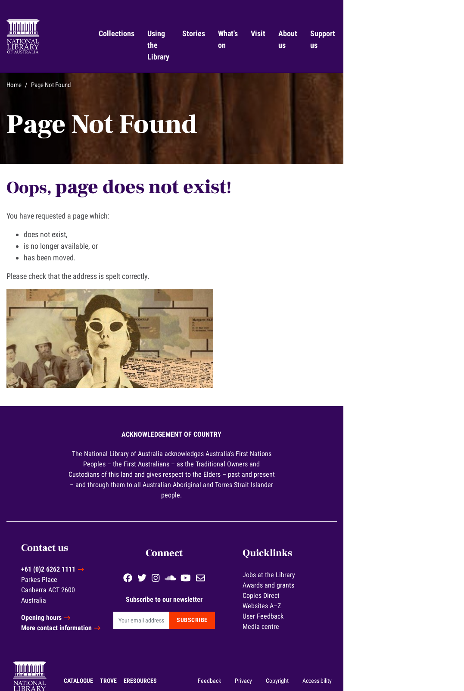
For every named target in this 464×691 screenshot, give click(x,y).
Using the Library (206, 39)
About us (366, 39)
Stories (264, 33)
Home (39, 73)
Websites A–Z (354, 579)
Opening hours (79, 596)
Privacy (337, 658)
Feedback (303, 658)
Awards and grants (361, 558)
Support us (408, 39)
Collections (160, 33)
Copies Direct (353, 568)
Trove (76, 658)
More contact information (94, 606)
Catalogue (46, 658)
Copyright (370, 658)
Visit (335, 33)
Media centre (353, 599)
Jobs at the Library (361, 548)
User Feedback (355, 589)
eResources (108, 658)
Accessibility (410, 658)
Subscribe (271, 593)
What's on (299, 39)
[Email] (209, 593)
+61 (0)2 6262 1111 (86, 548)
